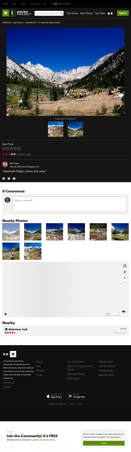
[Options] (123, 311)
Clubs (39, 375)
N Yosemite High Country (49, 22)
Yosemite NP (30, 22)
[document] (104, 439)
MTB (15, 4)
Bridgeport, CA (32, 166)
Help (38, 366)
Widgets (40, 370)
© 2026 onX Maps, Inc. (57, 404)
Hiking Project (106, 361)
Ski (45, 4)
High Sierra (18, 22)
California (6, 22)
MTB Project (73, 378)
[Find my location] (125, 272)
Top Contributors (76, 361)
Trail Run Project (107, 366)
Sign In (123, 13)
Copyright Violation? (65, 118)
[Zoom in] (125, 278)
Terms (72, 404)
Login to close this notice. (43, 440)
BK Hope (14, 163)
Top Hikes (100, 13)
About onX (8, 382)
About (39, 361)
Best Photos (86, 13)
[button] (3, 178)
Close (104, 443)
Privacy (80, 404)
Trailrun (34, 4)
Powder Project (106, 370)
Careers (7, 387)
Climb (5, 4)
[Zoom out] (125, 282)
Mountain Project (76, 374)
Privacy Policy (115, 437)
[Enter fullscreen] (125, 266)
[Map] (65, 289)
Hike (23, 4)
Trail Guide (72, 13)
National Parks (106, 375)
